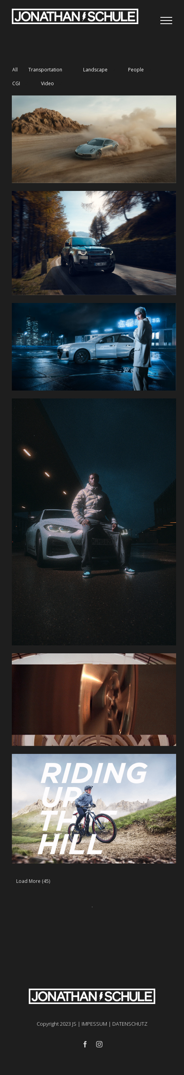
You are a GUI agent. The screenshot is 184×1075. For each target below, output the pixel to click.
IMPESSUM (94, 1023)
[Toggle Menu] (166, 20)
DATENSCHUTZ (129, 1023)
